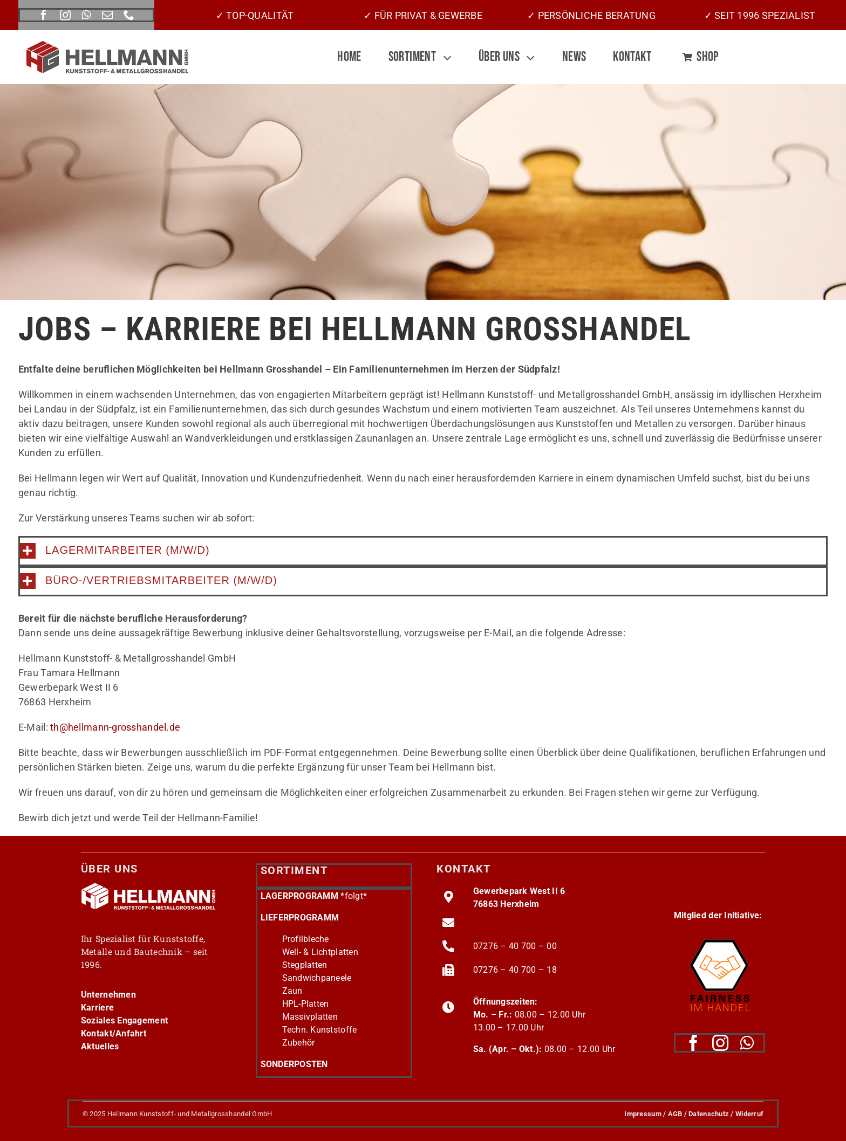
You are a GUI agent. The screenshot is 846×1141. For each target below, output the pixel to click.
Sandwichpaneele (317, 978)
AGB (675, 1114)
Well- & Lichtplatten (320, 952)
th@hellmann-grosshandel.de (115, 727)
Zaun (292, 991)
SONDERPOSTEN (294, 1064)
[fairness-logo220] (719, 935)
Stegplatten (305, 965)
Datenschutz (708, 1114)
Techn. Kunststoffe (319, 1030)
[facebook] (43, 15)
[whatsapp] (86, 15)
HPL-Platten (305, 1004)
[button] (423, 551)
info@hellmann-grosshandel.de (534, 922)
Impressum (642, 1114)
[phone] (129, 15)
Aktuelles (100, 1046)
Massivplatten (310, 1017)
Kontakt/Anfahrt (113, 1033)
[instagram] (65, 15)
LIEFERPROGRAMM (300, 917)
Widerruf (749, 1114)
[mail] (107, 15)
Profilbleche (305, 939)
